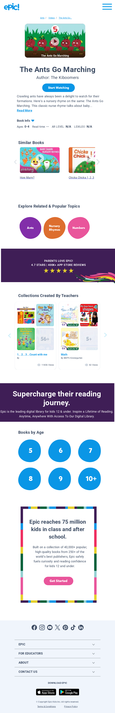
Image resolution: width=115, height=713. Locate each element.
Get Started (59, 581)
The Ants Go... (65, 18)
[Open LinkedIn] (81, 627)
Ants (42, 18)
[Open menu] (107, 7)
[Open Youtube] (50, 627)
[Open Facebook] (34, 627)
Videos (51, 18)
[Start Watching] (58, 88)
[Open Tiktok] (73, 627)
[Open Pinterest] (65, 627)
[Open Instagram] (42, 627)
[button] (35, 336)
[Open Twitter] (57, 627)
